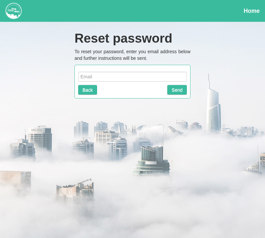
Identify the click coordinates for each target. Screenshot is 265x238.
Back (87, 90)
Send (177, 90)
